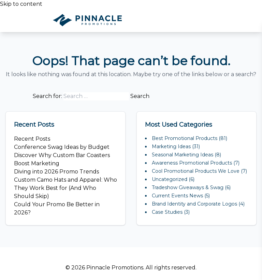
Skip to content (21, 4)
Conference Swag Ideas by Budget (62, 147)
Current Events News (177, 196)
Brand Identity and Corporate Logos (194, 204)
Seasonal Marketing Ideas (182, 155)
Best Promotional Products (184, 138)
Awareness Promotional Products (192, 163)
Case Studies (167, 212)
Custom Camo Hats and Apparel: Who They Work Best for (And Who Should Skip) (65, 188)
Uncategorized (169, 179)
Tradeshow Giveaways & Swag (187, 187)
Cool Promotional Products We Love (195, 171)
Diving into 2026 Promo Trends (56, 171)
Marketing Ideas (171, 146)
